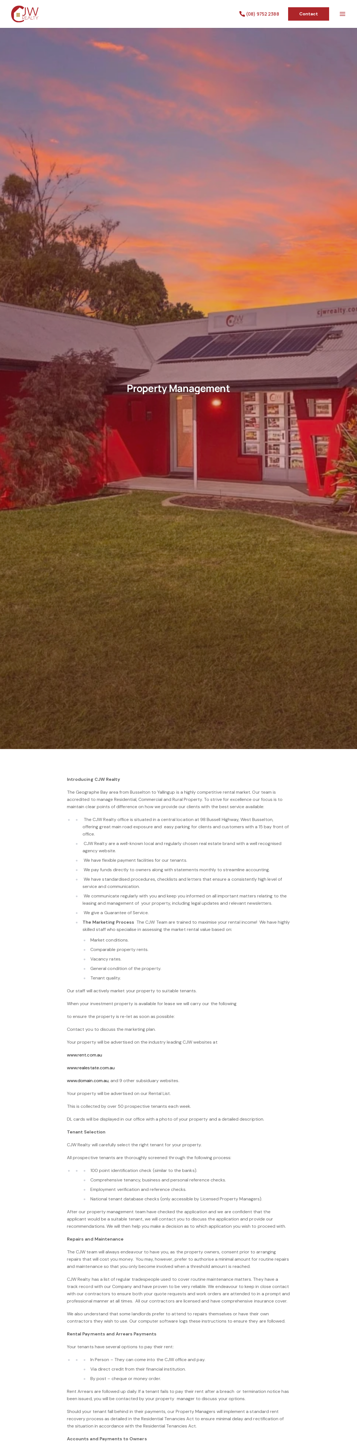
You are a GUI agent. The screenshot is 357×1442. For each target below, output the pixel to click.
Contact (308, 14)
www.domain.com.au (87, 1081)
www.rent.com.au (84, 1055)
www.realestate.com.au (91, 1068)
